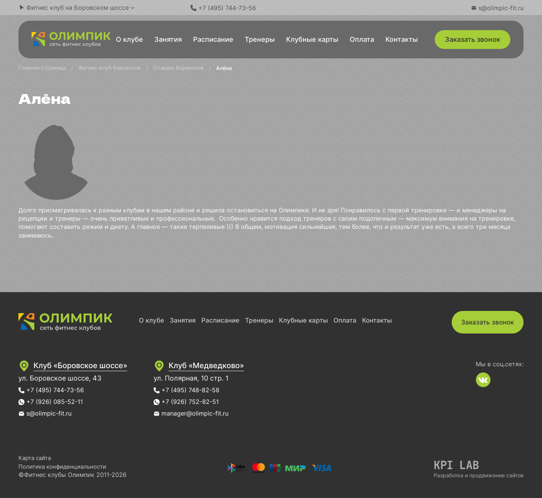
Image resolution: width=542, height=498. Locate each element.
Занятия (168, 39)
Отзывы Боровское (178, 67)
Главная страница (42, 67)
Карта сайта (36, 457)
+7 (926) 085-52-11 (57, 401)
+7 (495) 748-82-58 (213, 390)
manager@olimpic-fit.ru (218, 413)
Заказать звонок (472, 39)
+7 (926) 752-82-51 (212, 401)
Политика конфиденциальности (66, 466)
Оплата (362, 39)
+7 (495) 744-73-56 (58, 390)
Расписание (213, 39)
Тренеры (260, 39)
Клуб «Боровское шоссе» (90, 364)
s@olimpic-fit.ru (51, 413)
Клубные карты (312, 39)
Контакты (401, 39)
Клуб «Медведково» (233, 364)
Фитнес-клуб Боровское (109, 67)
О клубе (129, 39)
